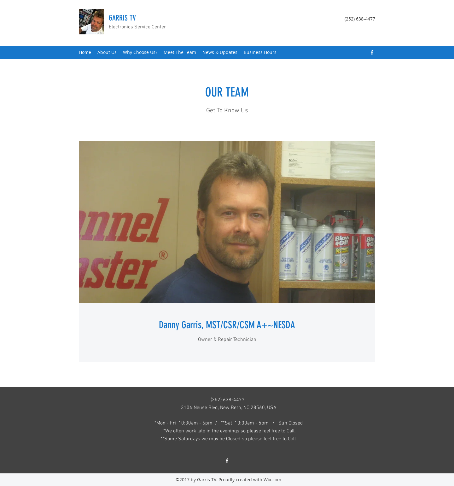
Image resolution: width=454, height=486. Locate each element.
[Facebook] (372, 52)
